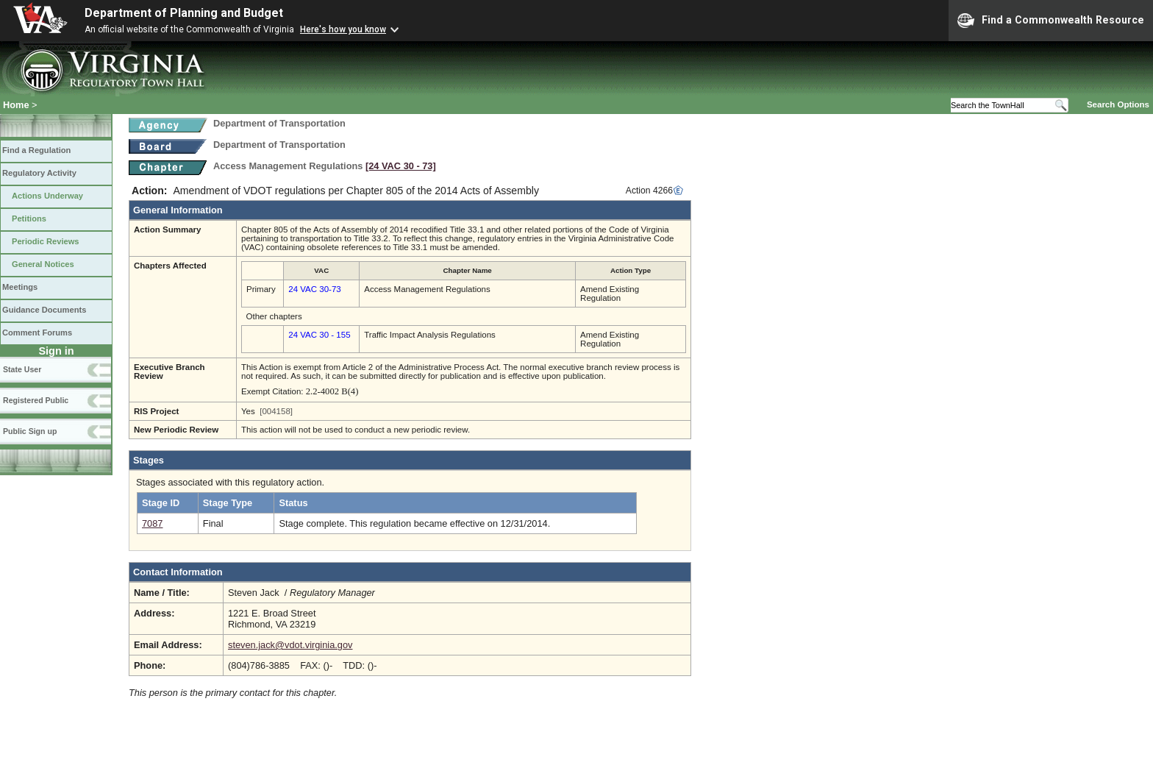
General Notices (43, 264)
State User (22, 369)
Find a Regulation (36, 150)
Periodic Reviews (45, 241)
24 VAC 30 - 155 (319, 334)
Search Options (1118, 104)
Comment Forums (37, 332)
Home (16, 104)
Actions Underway (47, 195)
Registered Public (35, 400)
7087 (152, 523)
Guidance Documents (44, 309)
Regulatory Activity (39, 172)
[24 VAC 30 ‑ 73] (400, 165)
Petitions (29, 218)
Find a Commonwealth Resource (1050, 20)
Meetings (20, 286)
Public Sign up (30, 431)
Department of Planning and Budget (184, 13)
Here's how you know (343, 29)
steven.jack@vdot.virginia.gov (290, 644)
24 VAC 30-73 (314, 289)
